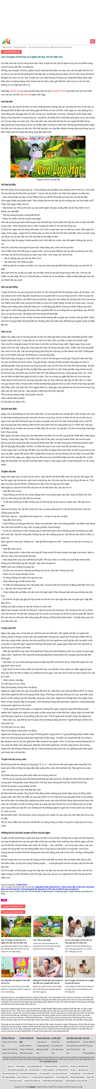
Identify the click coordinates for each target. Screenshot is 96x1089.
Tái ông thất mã (75, 1073)
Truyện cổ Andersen (26, 1049)
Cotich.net (15, 91)
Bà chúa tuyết (34, 1070)
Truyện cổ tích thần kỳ (10, 1049)
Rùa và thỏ (90, 1077)
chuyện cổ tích (24, 997)
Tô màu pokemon (89, 1053)
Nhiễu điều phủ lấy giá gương (53, 1081)
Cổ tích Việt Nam (8, 1038)
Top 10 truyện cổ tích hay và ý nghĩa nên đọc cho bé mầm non (50, 47)
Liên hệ (54, 1061)
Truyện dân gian (41, 1042)
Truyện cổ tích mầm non (32, 1081)
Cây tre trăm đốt (88, 1073)
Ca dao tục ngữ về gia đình (79, 1066)
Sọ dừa (73, 1070)
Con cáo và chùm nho (59, 1073)
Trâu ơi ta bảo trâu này (10, 1073)
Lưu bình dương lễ (48, 1070)
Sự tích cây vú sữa (15, 1081)
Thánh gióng (20, 1066)
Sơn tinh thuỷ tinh (62, 1070)
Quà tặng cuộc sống (74, 1038)
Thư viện (86, 1038)
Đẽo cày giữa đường (77, 1077)
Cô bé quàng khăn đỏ (34, 1066)
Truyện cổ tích (7, 47)
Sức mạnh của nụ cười (74, 1045)
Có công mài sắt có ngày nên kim (42, 1077)
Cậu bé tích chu (83, 1070)
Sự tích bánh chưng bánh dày (17, 1070)
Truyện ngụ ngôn (43, 1046)
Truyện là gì (55, 1042)
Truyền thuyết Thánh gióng (51, 1009)
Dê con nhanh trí (23, 1077)
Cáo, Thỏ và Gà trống (41, 940)
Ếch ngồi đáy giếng (8, 1077)
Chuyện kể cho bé (20, 47)
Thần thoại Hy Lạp (25, 1053)
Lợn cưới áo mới (56, 1045)
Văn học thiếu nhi (89, 1042)
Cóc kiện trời (64, 1066)
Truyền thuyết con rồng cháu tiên (76, 1081)
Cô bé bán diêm (44, 1073)
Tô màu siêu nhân (62, 1077)
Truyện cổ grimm (25, 1045)
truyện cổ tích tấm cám (71, 1009)
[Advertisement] (48, 18)
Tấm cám (10, 1066)
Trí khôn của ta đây (50, 1066)
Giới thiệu (47, 1061)
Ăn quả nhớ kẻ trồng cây (28, 1073)
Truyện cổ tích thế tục (9, 1053)
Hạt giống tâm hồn (73, 1042)
